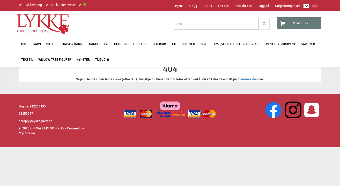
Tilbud (207, 6)
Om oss (223, 6)
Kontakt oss (243, 6)
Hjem (179, 6)
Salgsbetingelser (287, 6)
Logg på (263, 6)
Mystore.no (27, 133)
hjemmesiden (248, 79)
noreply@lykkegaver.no (36, 121)
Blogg (193, 6)
